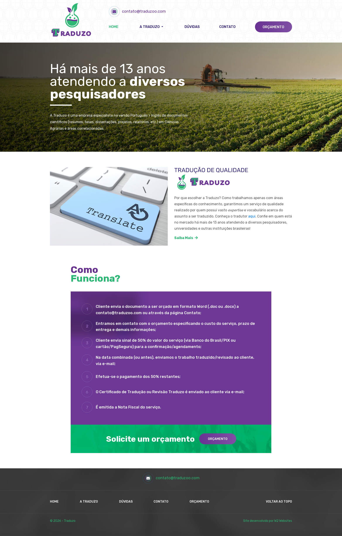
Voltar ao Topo (279, 501)
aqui (251, 216)
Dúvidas (192, 27)
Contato (227, 27)
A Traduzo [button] (150, 27)
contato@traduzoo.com (137, 11)
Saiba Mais (186, 238)
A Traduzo (89, 501)
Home (113, 27)
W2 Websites (283, 521)
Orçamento (273, 27)
